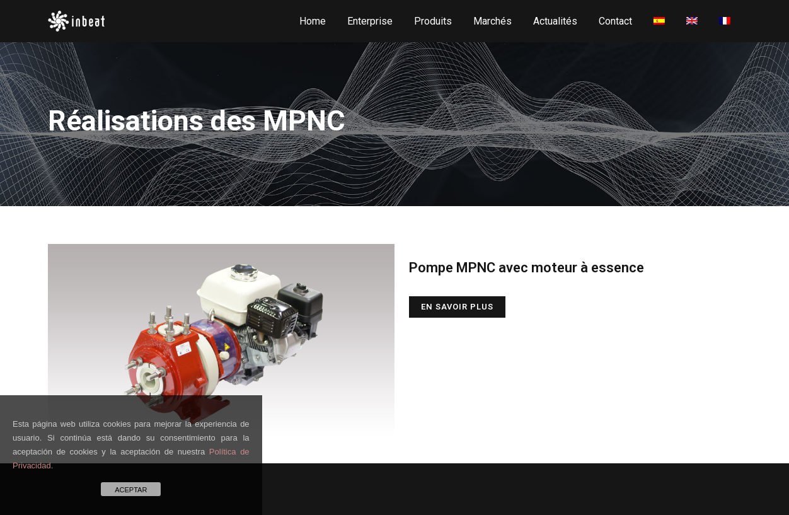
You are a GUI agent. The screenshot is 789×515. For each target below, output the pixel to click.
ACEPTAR (131, 490)
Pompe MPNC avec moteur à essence (526, 267)
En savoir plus (457, 306)
